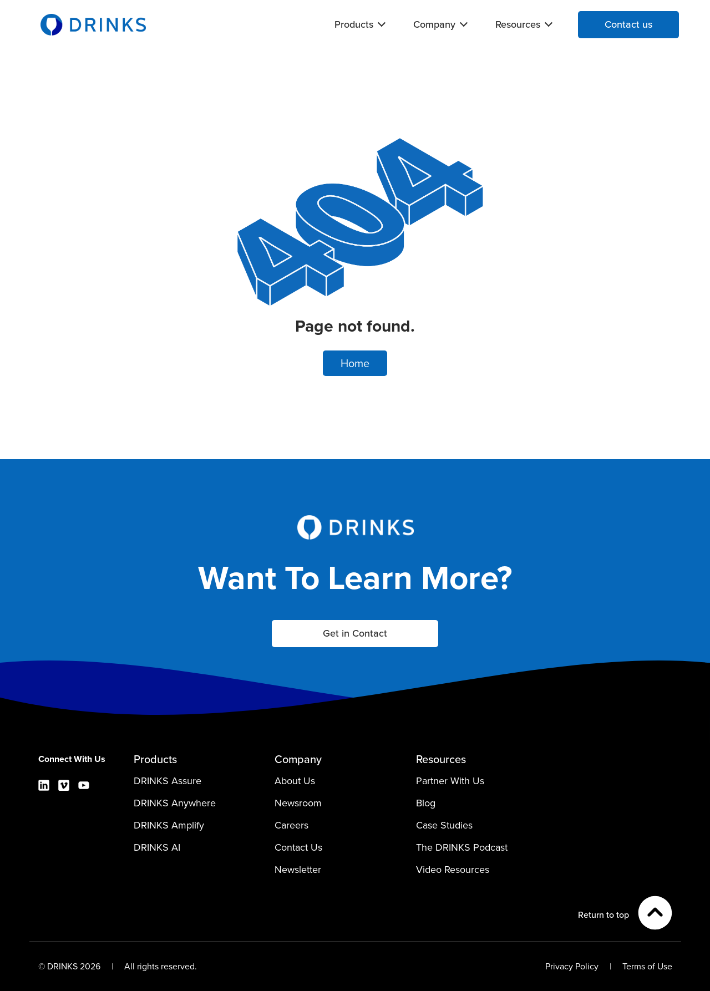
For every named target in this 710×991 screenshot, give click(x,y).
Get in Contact (355, 633)
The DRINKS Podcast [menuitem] (462, 847)
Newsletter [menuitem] (298, 869)
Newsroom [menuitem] (298, 803)
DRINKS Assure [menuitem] (167, 781)
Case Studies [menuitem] (444, 825)
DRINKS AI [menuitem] (157, 847)
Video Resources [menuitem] (452, 869)
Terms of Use (647, 966)
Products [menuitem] (353, 24)
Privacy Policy (572, 966)
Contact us (628, 24)
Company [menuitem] (434, 24)
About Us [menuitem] (295, 781)
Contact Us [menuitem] (298, 847)
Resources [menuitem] (517, 24)
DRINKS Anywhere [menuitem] (175, 803)
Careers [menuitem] (291, 825)
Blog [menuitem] (425, 803)
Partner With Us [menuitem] (450, 781)
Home (355, 363)
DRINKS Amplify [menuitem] (169, 825)
